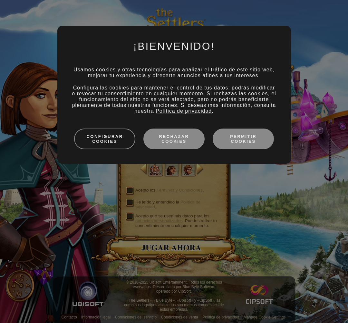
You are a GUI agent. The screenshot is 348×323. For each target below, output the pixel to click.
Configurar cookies (104, 139)
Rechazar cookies (174, 139)
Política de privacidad (184, 111)
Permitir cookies (243, 139)
